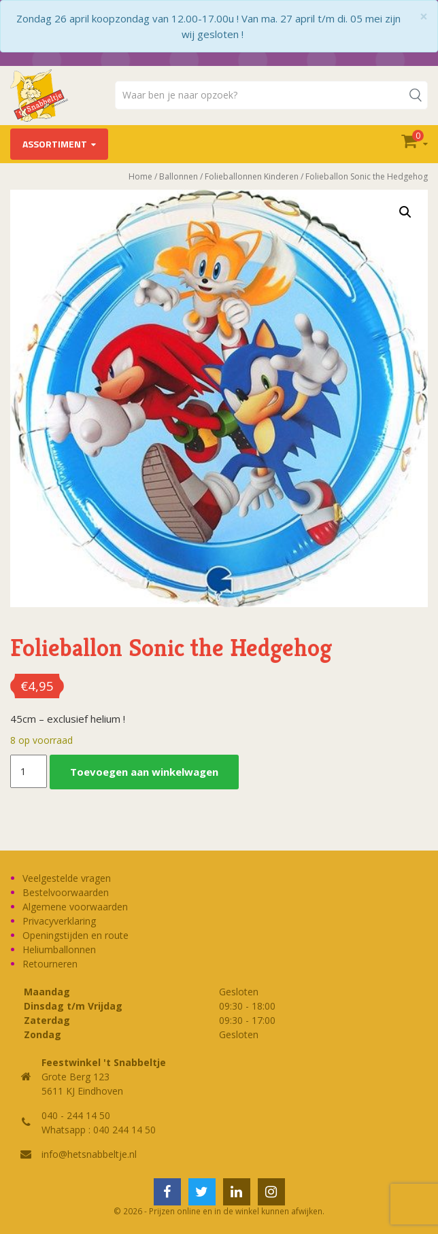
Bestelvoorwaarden (65, 892)
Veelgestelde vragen (66, 878)
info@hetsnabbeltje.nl (89, 1154)
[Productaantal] (28, 772)
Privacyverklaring (59, 920)
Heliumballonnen (59, 949)
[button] (405, 212)
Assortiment (54, 144)
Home (140, 176)
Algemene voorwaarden (75, 906)
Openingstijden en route (75, 935)
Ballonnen (178, 176)
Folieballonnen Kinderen (252, 176)
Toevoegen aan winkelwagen (144, 771)
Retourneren (50, 963)
